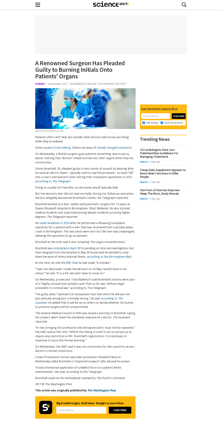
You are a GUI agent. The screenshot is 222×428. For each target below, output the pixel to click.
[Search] (184, 5)
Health (144, 161)
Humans (40, 84)
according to (43, 181)
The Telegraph (61, 181)
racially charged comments (114, 147)
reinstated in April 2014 (68, 248)
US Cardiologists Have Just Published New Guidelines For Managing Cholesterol (159, 153)
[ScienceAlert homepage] (111, 5)
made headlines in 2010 (54, 223)
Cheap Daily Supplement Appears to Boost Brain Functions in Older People (163, 173)
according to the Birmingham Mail (109, 256)
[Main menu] (38, 5)
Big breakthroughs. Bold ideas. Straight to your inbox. (90, 403)
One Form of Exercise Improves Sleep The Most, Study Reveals (160, 191)
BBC (68, 263)
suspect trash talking (57, 147)
